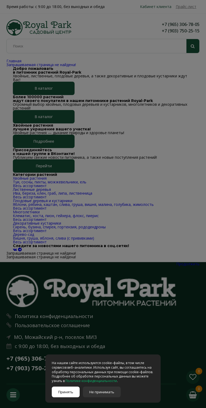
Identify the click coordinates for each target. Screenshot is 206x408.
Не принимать (101, 392)
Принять (65, 392)
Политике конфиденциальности (91, 381)
